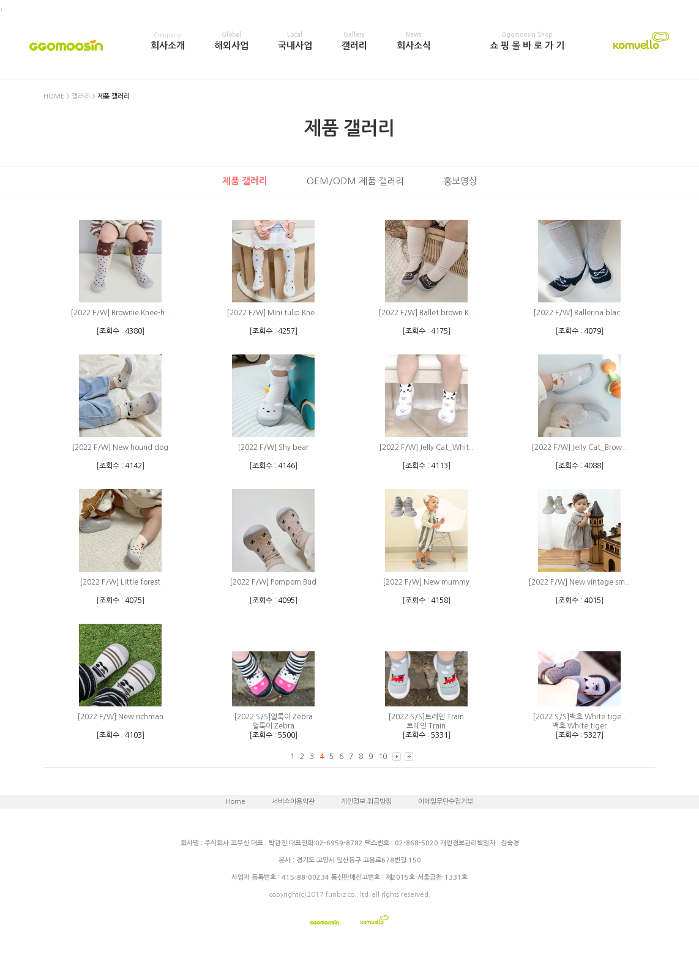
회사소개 (168, 41)
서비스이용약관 (293, 801)
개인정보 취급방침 (366, 801)
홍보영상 (460, 180)
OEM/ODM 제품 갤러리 (355, 180)
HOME (53, 96)
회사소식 (414, 41)
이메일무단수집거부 (445, 801)
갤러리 (354, 41)
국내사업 (295, 41)
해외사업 (231, 41)
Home (235, 801)
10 (382, 756)
